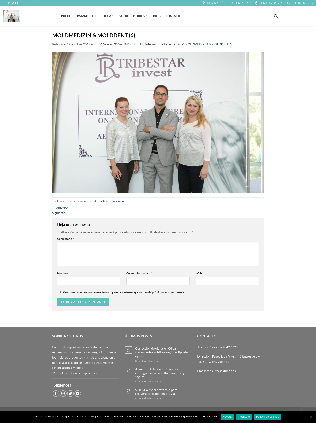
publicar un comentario (112, 201)
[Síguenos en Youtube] (77, 393)
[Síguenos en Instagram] (9, 3)
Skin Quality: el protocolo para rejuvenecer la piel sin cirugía (156, 391)
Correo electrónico (139, 273)
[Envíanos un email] (16, 3)
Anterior (60, 208)
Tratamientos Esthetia (94, 16)
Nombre (63, 273)
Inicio (65, 16)
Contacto (173, 16)
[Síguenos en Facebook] (5, 3)
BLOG (157, 16)
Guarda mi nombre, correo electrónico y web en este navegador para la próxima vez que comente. (124, 292)
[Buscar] (276, 16)
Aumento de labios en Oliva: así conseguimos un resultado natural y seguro (159, 372)
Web (199, 273)
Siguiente (60, 213)
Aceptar (228, 416)
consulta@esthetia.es (221, 371)
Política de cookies (267, 416)
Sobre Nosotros (133, 16)
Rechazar (244, 416)
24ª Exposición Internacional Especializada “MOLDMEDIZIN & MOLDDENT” (177, 44)
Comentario (65, 238)
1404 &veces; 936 (107, 44)
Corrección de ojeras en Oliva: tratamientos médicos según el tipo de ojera (161, 352)
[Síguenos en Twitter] (12, 3)
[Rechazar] (311, 418)
